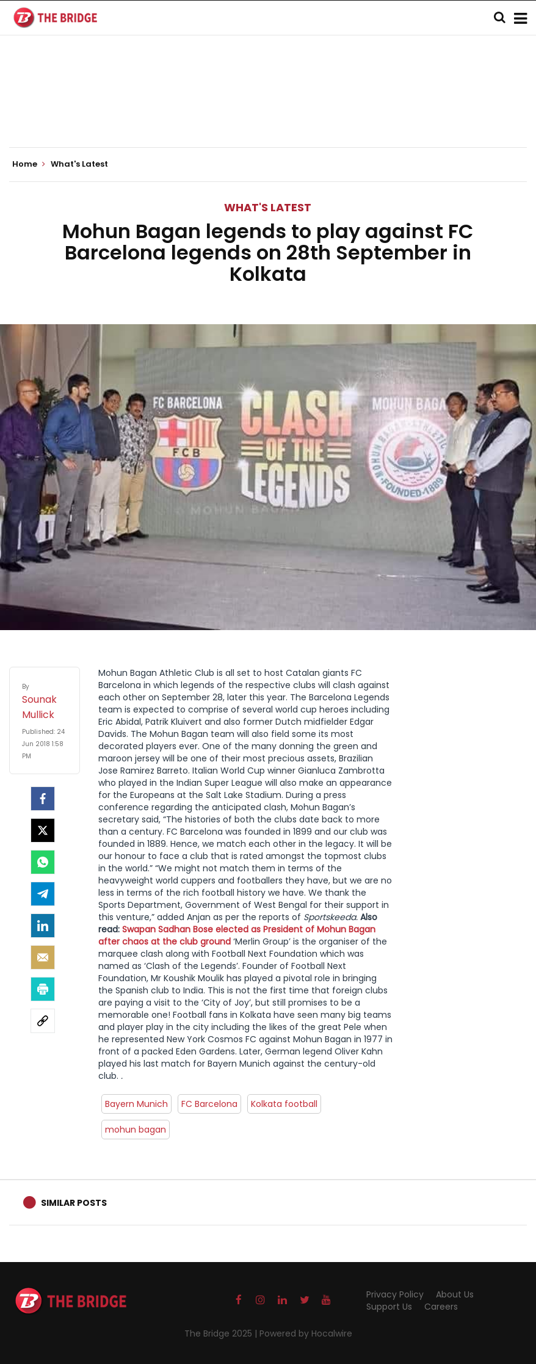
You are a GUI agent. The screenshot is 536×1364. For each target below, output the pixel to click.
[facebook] (43, 798)
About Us (455, 1294)
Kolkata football (284, 1104)
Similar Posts (74, 1203)
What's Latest (267, 207)
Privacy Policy (395, 1294)
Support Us (389, 1307)
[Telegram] (43, 894)
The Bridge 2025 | (221, 1333)
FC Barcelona (209, 1104)
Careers (441, 1307)
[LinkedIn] (43, 925)
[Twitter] (43, 830)
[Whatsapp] (43, 862)
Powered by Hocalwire (305, 1333)
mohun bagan (135, 1129)
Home (28, 164)
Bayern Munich (136, 1104)
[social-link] (43, 1021)
